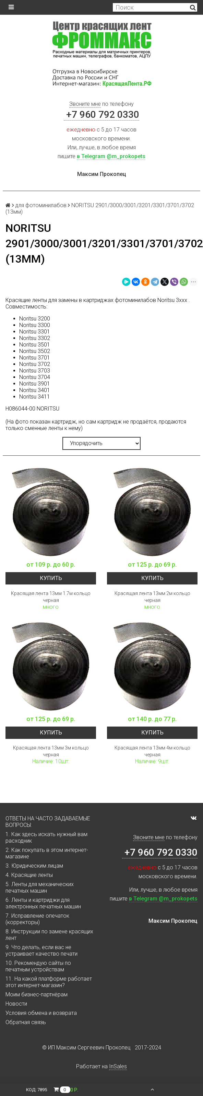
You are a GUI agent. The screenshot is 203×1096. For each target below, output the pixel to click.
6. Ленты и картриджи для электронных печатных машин (43, 903)
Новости (16, 1003)
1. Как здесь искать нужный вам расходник (46, 837)
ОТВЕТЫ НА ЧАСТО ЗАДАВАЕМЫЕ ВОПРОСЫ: (47, 821)
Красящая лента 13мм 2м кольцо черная (152, 597)
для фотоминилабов (41, 205)
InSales (118, 1066)
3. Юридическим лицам (34, 865)
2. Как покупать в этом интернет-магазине (46, 853)
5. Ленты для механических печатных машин (39, 887)
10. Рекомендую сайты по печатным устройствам (38, 966)
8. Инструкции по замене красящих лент (49, 934)
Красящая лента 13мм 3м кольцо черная (51, 751)
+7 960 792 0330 (101, 114)
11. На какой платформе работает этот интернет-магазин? (48, 981)
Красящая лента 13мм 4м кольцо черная (152, 751)
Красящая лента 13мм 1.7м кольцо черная (51, 597)
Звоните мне (85, 104)
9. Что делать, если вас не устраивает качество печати (41, 950)
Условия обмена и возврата (41, 1013)
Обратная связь (25, 1022)
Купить (51, 578)
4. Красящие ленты (29, 875)
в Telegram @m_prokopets (111, 156)
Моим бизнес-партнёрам (36, 994)
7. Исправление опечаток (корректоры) (37, 918)
